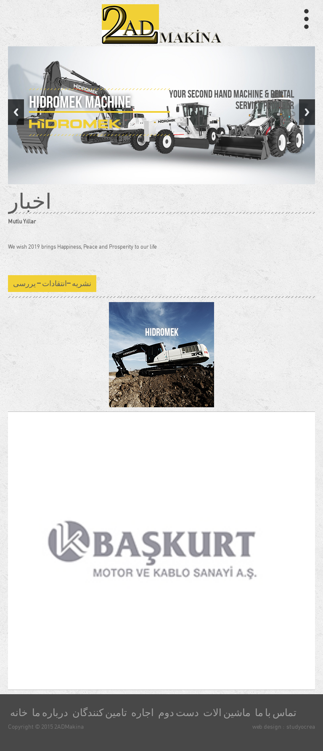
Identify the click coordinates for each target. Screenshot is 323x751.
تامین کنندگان (99, 712)
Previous (16, 112)
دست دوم (178, 712)
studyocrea (300, 726)
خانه (19, 712)
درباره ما (50, 712)
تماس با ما (276, 712)
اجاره (142, 712)
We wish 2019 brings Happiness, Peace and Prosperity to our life (82, 246)
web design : (268, 726)
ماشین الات (227, 712)
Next (307, 112)
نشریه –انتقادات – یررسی (52, 283)
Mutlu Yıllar (22, 221)
